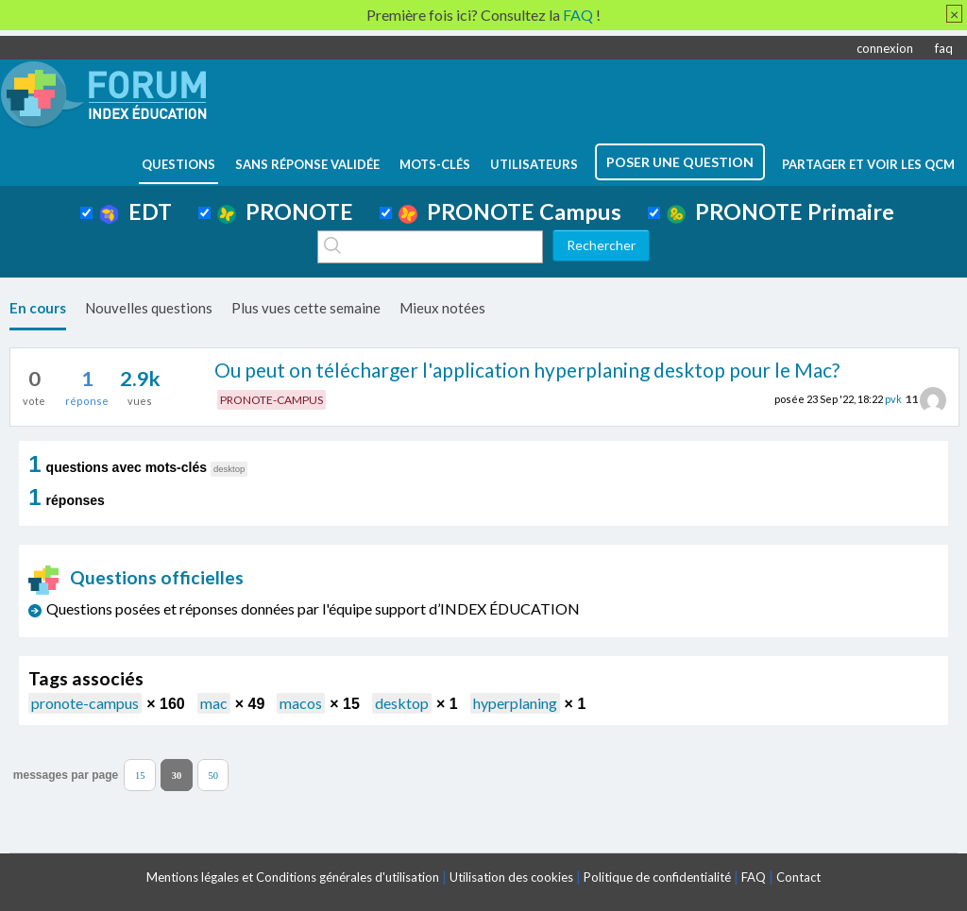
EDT (135, 211)
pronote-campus (85, 703)
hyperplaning (515, 703)
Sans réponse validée (307, 164)
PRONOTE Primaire (780, 211)
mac (214, 703)
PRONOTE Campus (510, 211)
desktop (402, 703)
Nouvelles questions (148, 307)
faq (944, 48)
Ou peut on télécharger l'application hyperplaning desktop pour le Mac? (527, 369)
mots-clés (434, 164)
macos (301, 703)
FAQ (753, 877)
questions (178, 164)
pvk (893, 399)
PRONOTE (285, 211)
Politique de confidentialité (657, 877)
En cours (37, 307)
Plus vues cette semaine (306, 307)
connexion (885, 48)
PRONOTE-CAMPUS (271, 400)
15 (140, 774)
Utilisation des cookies (511, 877)
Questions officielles (136, 577)
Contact (798, 877)
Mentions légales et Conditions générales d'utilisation (292, 877)
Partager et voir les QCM (868, 164)
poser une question (680, 162)
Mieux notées (442, 307)
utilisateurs (534, 164)
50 (213, 774)
